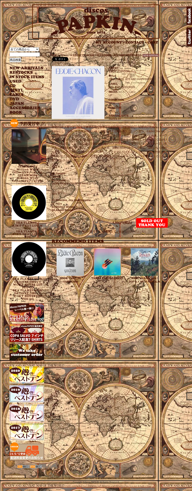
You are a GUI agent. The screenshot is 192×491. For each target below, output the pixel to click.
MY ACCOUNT (110, 42)
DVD (14, 99)
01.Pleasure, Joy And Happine (71, 200)
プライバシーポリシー (134, 478)
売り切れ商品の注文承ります (27, 361)
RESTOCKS (23, 72)
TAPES (16, 94)
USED (23, 81)
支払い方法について (85, 478)
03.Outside (59, 180)
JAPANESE (23, 103)
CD (12, 85)
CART (152, 42)
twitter (189, 36)
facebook (189, 15)
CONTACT (136, 42)
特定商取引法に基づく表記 (60, 478)
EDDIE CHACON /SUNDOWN (70, 280)
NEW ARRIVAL (26, 68)
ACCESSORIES (24, 108)
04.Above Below (62, 210)
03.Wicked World (63, 206)
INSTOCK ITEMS (26, 77)
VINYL (16, 90)
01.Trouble (59, 173)
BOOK (16, 112)
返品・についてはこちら (133, 231)
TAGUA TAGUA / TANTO (107, 278)
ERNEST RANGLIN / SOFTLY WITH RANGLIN (144, 280)
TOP (54, 55)
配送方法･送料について (109, 478)
